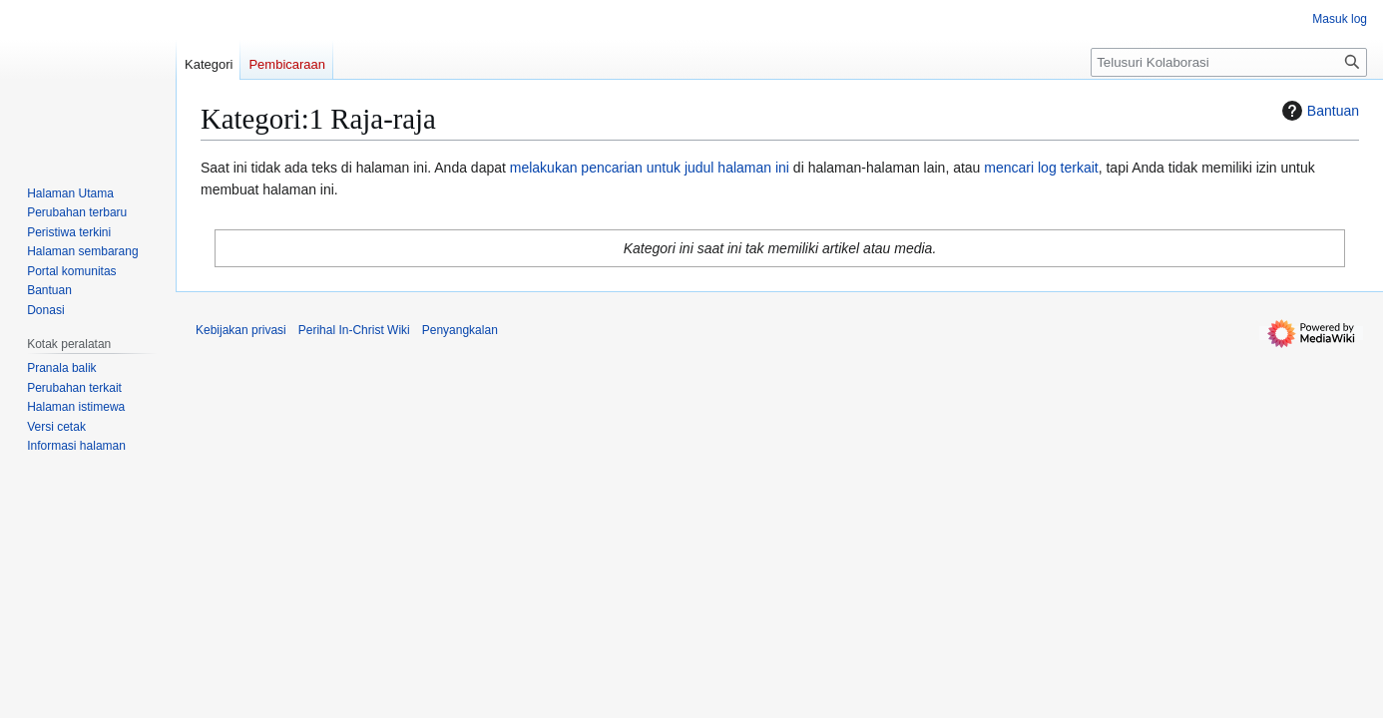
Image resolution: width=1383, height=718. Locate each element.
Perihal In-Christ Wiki (354, 330)
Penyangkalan (460, 330)
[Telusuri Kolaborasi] (1229, 62)
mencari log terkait (1041, 168)
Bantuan (1318, 111)
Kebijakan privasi (241, 330)
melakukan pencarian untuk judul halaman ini (649, 168)
